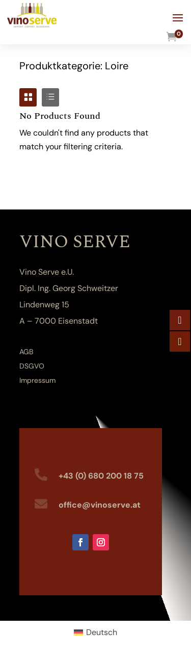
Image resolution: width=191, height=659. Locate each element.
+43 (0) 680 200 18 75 (101, 475)
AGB (26, 351)
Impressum (37, 380)
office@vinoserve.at (100, 504)
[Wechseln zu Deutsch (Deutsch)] (95, 632)
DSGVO (31, 366)
